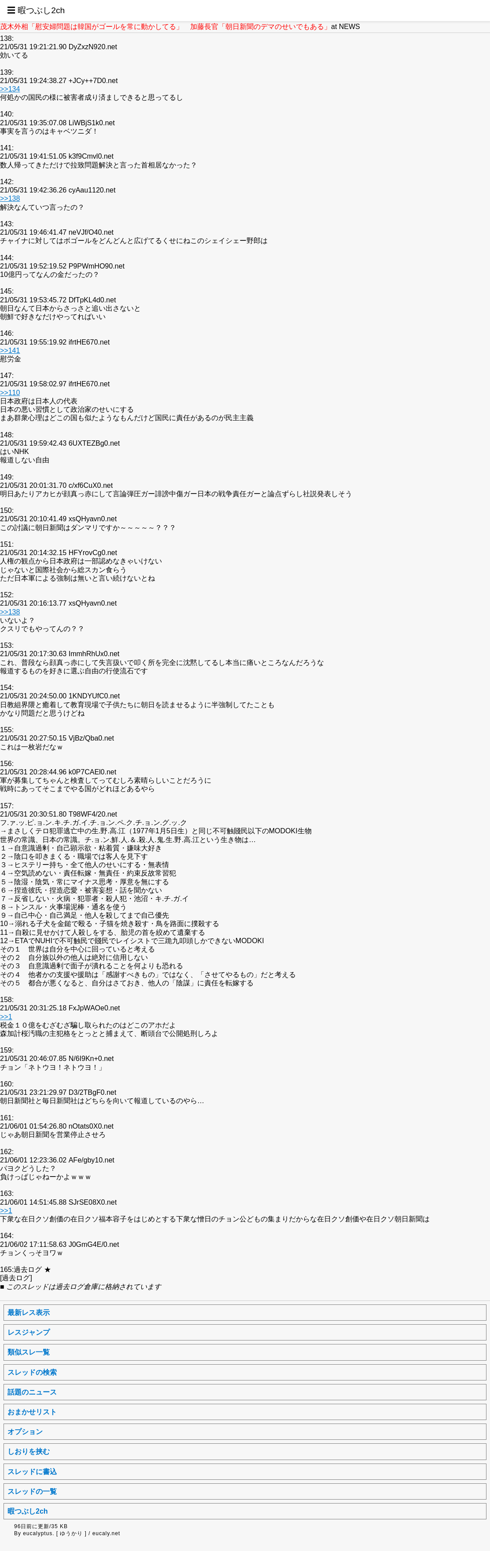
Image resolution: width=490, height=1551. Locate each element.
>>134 (10, 89)
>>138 (10, 198)
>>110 (10, 392)
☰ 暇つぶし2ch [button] (36, 10)
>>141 (10, 350)
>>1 (6, 1017)
